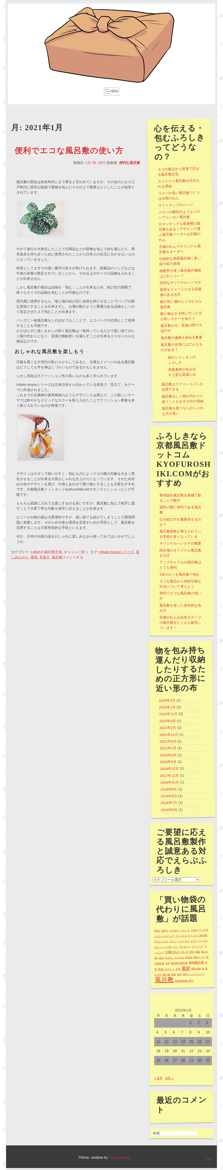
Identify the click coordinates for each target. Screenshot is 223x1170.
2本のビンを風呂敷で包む (179, 574)
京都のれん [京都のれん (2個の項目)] (172, 952)
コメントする (72, 557)
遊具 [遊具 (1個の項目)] (173, 974)
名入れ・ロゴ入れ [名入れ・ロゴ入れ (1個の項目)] (174, 957)
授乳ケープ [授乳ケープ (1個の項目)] (199, 957)
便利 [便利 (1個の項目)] (191, 952)
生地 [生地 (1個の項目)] (178, 969)
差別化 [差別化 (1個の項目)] (189, 957)
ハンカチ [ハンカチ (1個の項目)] (167, 947)
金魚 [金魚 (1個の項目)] (179, 974)
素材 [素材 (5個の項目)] (186, 968)
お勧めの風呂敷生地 (46, 552)
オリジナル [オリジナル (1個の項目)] (181, 935)
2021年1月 (168, 748)
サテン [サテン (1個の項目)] (173, 941)
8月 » (170, 1078)
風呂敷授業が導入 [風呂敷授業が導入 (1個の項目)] (184, 980)
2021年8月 (168, 741)
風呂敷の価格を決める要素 (182, 337)
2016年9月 (168, 789)
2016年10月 (169, 782)
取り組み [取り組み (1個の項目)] (159, 957)
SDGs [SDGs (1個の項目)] (157, 930)
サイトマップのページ (175, 205)
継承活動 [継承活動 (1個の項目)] (196, 968)
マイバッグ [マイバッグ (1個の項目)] (198, 946)
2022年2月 (167, 728)
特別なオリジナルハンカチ (180, 282)
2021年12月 (169, 735)
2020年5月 (168, 762)
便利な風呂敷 (129, 163)
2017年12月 (169, 775)
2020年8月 (168, 755)
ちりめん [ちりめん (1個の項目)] (174, 930)
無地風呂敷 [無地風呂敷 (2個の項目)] (196, 962)
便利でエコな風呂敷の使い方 (69, 150)
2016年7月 (169, 803)
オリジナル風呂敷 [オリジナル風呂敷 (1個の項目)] (197, 935)
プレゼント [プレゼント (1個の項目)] (185, 946)
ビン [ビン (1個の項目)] (175, 946)
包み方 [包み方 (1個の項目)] (204, 951)
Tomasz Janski (119, 1157)
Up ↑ (209, 1159)
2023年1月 (167, 707)
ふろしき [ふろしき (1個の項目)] (185, 930)
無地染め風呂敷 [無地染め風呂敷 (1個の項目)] (179, 962)
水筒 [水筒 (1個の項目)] (167, 963)
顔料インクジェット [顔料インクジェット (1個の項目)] (193, 974)
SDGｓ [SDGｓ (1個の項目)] (165, 930)
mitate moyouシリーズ (116, 552)
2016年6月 (169, 810)
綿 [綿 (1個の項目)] (203, 968)
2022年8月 (167, 721)
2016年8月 (169, 796)
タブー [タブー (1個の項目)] (194, 940)
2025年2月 (167, 700)
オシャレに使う (76, 552)
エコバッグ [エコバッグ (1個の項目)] (168, 935)
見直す (44, 557)
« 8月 (158, 1078)
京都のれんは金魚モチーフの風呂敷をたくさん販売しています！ (180, 622)
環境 (33, 557)
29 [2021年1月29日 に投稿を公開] (191, 1060)
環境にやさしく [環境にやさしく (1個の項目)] (166, 969)
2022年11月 (168, 714)
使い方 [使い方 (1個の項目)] (184, 952)
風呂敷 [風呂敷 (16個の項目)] (164, 979)
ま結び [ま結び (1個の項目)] (194, 930)
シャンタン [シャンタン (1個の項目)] (184, 941)
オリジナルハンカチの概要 (180, 543)
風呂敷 (57, 557)
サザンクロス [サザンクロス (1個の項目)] (161, 941)
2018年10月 (169, 769)
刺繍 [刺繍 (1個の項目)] (197, 951)
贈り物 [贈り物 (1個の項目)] (166, 974)
